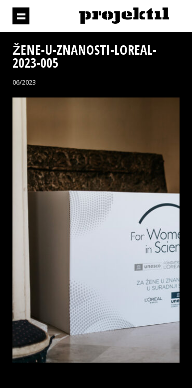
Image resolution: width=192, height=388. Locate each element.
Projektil (124, 16)
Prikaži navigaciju (20, 15)
